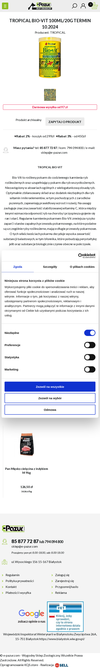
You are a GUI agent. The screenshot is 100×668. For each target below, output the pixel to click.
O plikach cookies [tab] (82, 266)
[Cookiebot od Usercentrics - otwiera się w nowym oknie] (78, 255)
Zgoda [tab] (17, 266)
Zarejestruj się (64, 581)
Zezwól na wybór (50, 398)
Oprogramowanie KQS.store (19, 665)
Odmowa (50, 409)
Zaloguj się (62, 575)
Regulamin (13, 575)
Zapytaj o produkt (64, 122)
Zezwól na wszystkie (50, 386)
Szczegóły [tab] (50, 266)
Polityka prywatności (20, 581)
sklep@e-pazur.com (54, 152)
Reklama (61, 592)
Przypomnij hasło (66, 587)
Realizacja (54, 665)
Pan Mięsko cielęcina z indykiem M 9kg (26, 470)
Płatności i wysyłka (18, 592)
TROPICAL (57, 32)
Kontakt (11, 587)
